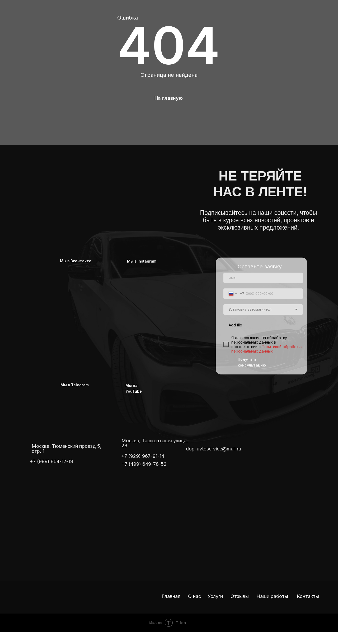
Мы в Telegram (74, 385)
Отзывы (240, 596)
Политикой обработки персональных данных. (267, 348)
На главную (168, 98)
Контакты (308, 596)
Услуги (215, 596)
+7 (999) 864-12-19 (51, 461)
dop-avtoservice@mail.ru (213, 449)
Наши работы (272, 596)
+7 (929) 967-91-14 (142, 456)
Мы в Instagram (141, 261)
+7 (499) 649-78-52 (144, 464)
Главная (171, 596)
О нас (194, 596)
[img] (100, 184)
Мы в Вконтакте (75, 261)
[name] (263, 278)
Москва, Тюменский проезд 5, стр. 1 (66, 448)
